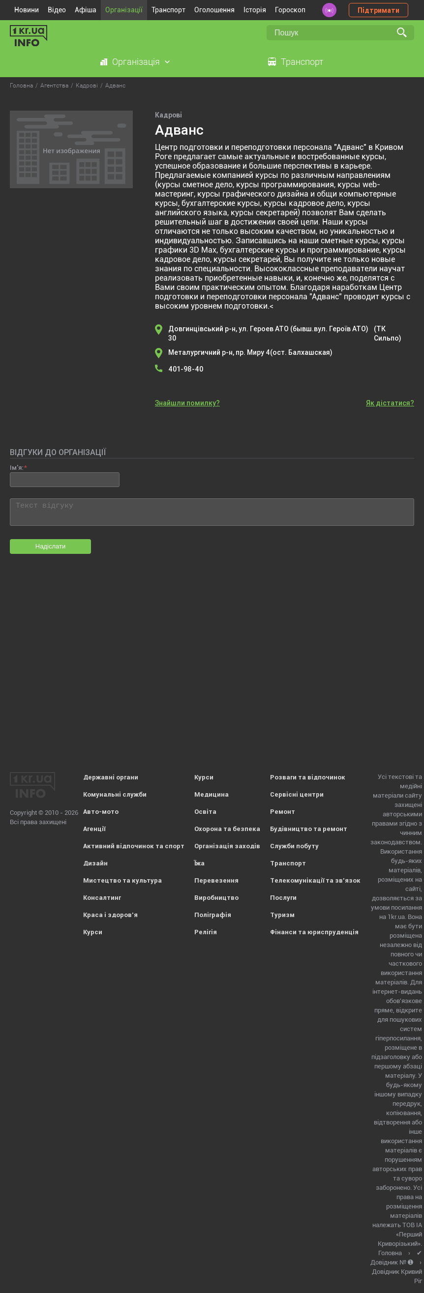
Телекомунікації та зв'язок (315, 880)
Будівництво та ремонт (308, 829)
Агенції (94, 829)
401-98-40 (185, 369)
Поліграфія (212, 915)
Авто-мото (101, 811)
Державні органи (110, 777)
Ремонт (282, 811)
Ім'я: (16, 467)
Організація (136, 62)
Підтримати (378, 10)
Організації (124, 10)
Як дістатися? (390, 403)
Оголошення (214, 10)
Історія (254, 10)
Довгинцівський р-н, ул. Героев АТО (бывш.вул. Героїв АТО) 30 (291, 333)
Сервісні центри (297, 794)
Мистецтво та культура (122, 880)
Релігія (205, 932)
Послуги (283, 897)
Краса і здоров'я (110, 915)
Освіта (205, 811)
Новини (26, 10)
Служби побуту (294, 846)
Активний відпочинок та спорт (133, 846)
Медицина (211, 794)
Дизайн (95, 863)
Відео (57, 10)
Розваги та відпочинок (307, 777)
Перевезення (216, 880)
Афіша (85, 10)
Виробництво (216, 897)
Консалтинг (102, 897)
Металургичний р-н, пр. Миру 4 (250, 352)
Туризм (282, 915)
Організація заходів (227, 846)
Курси (92, 932)
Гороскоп (290, 10)
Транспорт (168, 10)
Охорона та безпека (227, 829)
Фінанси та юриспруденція (314, 932)
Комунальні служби (115, 794)
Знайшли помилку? (187, 403)
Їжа (199, 863)
